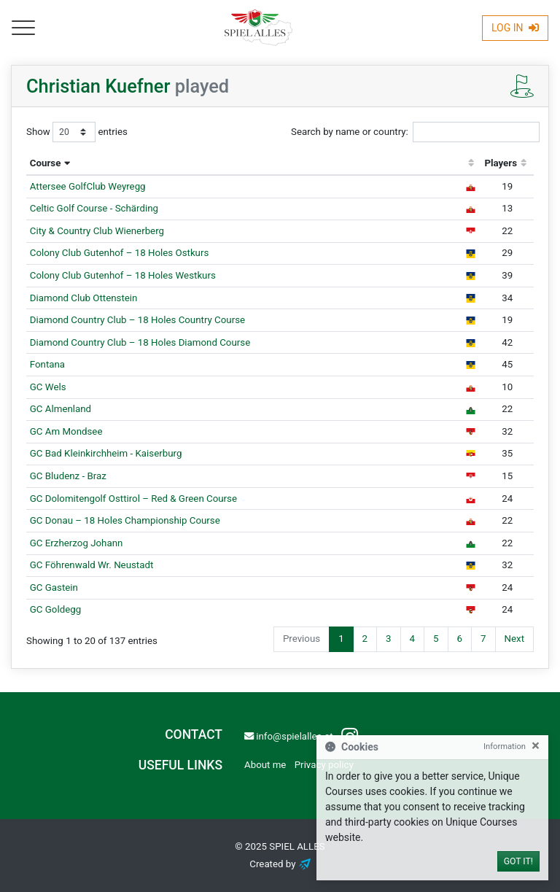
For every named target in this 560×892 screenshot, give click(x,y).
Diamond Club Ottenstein (84, 297)
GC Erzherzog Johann (76, 543)
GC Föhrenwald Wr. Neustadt (92, 564)
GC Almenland (60, 408)
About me (265, 764)
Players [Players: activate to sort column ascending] (500, 163)
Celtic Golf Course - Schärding (94, 208)
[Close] (536, 745)
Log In (515, 28)
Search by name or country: (415, 132)
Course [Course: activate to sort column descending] (45, 163)
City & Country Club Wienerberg (97, 230)
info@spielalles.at (288, 736)
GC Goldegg (55, 609)
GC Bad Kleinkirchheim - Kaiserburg (106, 453)
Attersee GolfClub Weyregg (88, 186)
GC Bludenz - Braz (68, 475)
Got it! (518, 861)
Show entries (77, 132)
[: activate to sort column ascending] (471, 164)
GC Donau (125, 520)
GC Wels (48, 386)
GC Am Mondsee (66, 431)
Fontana (47, 364)
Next (514, 638)
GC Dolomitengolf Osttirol (133, 498)
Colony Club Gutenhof (119, 252)
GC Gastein (54, 587)
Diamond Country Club (137, 319)
